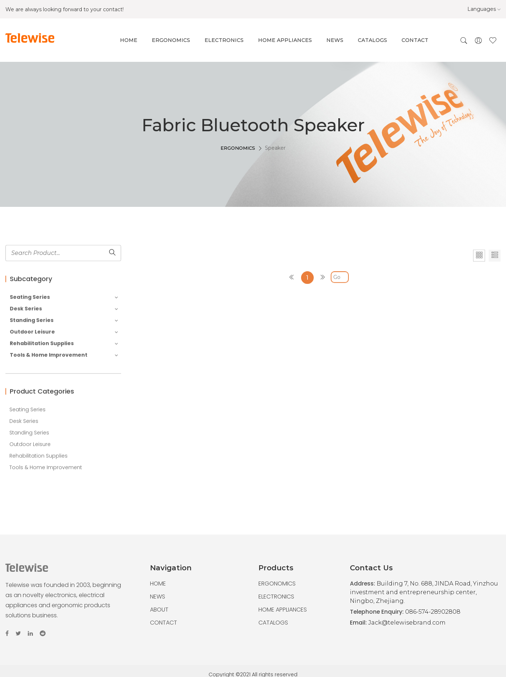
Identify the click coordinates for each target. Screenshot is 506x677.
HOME (158, 583)
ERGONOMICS (237, 155)
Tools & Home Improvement (64, 389)
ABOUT (159, 609)
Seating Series (64, 331)
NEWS (157, 596)
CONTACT (163, 622)
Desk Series (64, 343)
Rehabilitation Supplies (64, 377)
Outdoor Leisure (64, 366)
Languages (484, 9)
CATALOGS (273, 622)
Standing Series (64, 354)
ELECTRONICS (276, 596)
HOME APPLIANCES (282, 609)
